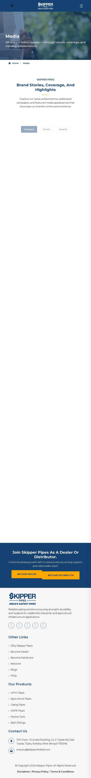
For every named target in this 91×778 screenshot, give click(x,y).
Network (16, 663)
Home (13, 63)
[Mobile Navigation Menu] (12, 6)
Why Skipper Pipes (22, 645)
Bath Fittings (18, 722)
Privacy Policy (40, 771)
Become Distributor (61, 575)
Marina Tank (18, 716)
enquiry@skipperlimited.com (33, 749)
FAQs (14, 675)
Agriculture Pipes (21, 698)
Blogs (14, 669)
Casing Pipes (18, 704)
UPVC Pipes (17, 692)
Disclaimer (23, 771)
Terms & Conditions (62, 771)
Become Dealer (26, 574)
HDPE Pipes (18, 710)
